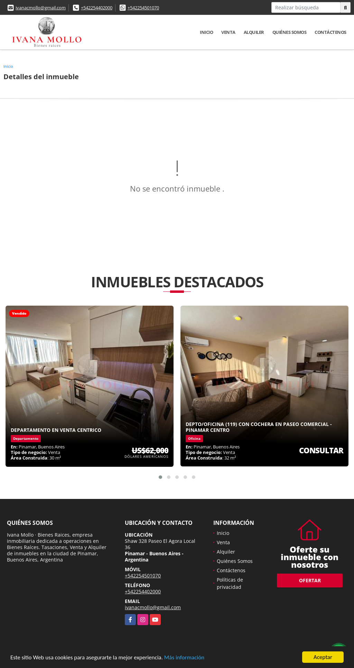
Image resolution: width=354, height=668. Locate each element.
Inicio (206, 32)
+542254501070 (143, 7)
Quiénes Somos (289, 32)
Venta (228, 32)
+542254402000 (96, 7)
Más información (184, 658)
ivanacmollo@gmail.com (41, 7)
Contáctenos (330, 32)
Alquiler (254, 32)
